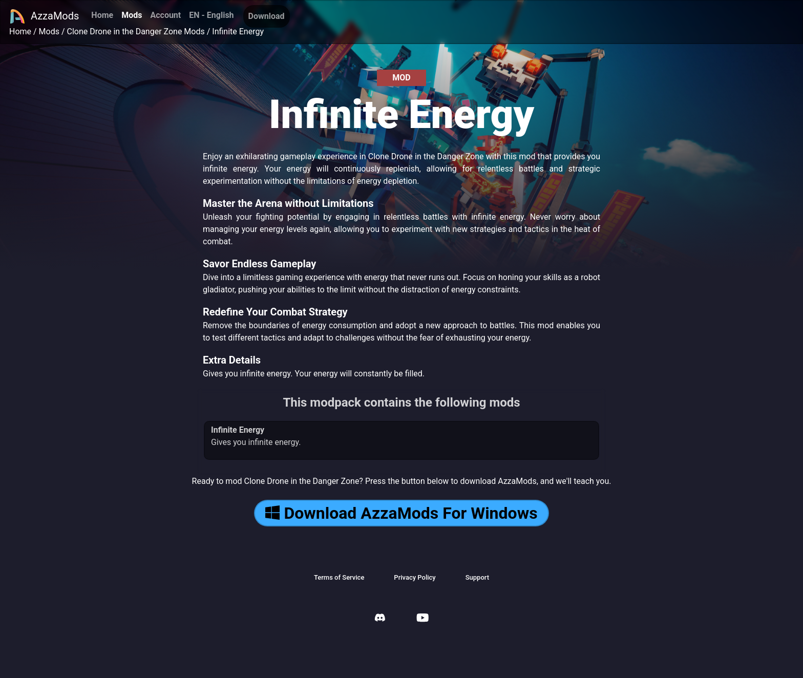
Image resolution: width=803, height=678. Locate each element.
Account (165, 15)
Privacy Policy (414, 577)
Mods (131, 15)
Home (102, 15)
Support (477, 577)
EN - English (211, 15)
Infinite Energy (238, 31)
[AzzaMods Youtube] (422, 618)
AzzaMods (44, 16)
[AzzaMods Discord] (380, 619)
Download (266, 16)
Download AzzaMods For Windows (401, 513)
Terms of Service (339, 577)
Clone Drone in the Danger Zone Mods (136, 31)
